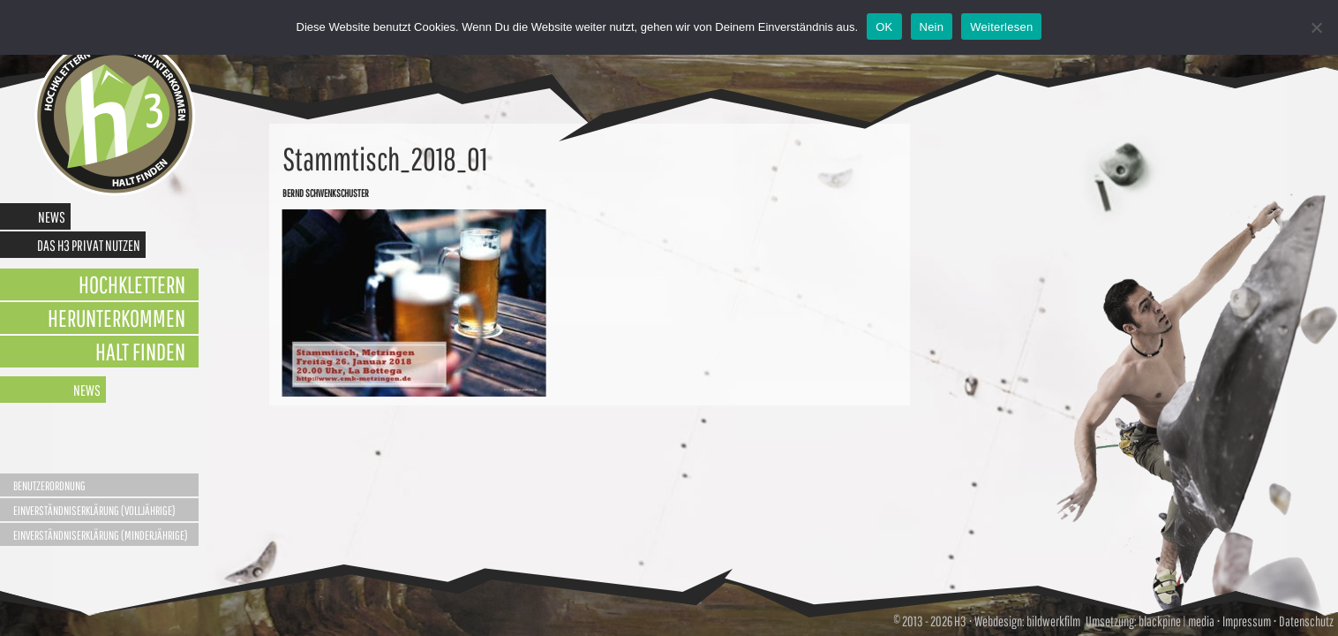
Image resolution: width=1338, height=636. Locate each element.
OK (884, 27)
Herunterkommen (116, 317)
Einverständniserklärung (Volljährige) (94, 511)
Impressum (1246, 621)
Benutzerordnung (49, 486)
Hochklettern (132, 284)
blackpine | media (1175, 621)
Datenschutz (1306, 621)
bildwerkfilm (1053, 621)
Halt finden (140, 351)
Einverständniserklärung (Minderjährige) (100, 535)
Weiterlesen (1001, 27)
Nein (932, 27)
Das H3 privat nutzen (88, 245)
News (51, 216)
